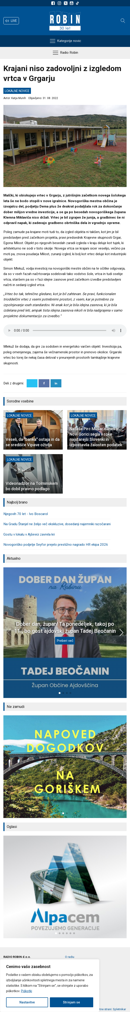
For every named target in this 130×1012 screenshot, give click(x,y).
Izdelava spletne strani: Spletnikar (104, 1009)
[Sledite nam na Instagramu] (60, 3)
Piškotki (26, 991)
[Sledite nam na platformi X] (66, 3)
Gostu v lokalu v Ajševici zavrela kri (29, 534)
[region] (49, 985)
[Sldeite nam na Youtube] (72, 3)
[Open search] (123, 20)
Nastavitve (27, 1002)
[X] (32, 383)
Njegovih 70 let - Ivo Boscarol (25, 514)
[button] (11, 20)
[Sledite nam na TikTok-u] (77, 3)
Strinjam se (71, 1002)
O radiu (69, 957)
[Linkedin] (56, 383)
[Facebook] (44, 383)
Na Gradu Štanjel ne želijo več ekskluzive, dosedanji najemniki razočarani (57, 524)
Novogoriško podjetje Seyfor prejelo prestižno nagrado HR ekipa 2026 (55, 545)
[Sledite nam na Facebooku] (53, 3)
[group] (65, 766)
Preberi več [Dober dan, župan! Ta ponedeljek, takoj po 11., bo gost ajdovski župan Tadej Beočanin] (65, 641)
